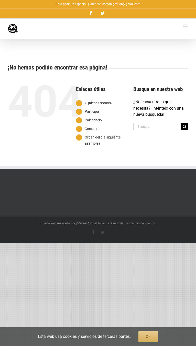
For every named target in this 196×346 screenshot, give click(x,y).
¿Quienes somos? (99, 103)
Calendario (93, 120)
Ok (148, 336)
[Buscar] (184, 126)
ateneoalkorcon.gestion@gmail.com (115, 4)
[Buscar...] (157, 126)
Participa (92, 111)
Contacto (92, 129)
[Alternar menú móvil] (185, 26)
